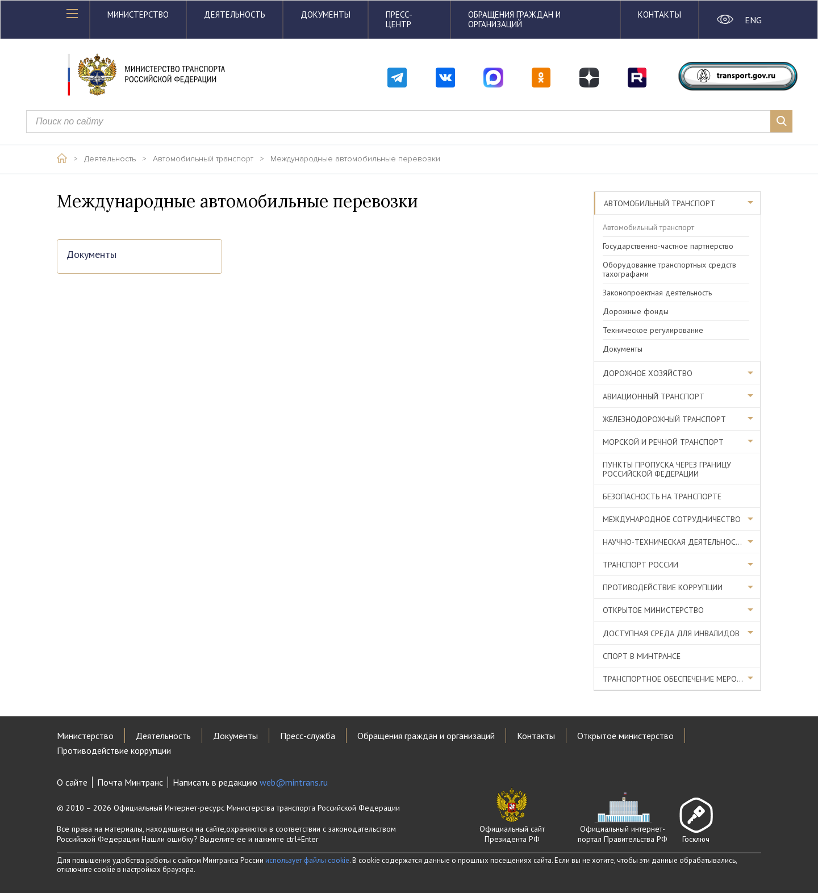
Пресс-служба (307, 735)
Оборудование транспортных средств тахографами (669, 269)
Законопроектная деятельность (657, 292)
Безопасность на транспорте (662, 496)
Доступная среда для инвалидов (671, 633)
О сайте (72, 782)
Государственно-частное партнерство (668, 246)
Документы (325, 14)
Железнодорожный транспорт (664, 419)
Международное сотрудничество (672, 519)
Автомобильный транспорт (203, 159)
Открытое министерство (653, 610)
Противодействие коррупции (663, 587)
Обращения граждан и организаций (514, 19)
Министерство (138, 14)
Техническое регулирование (653, 330)
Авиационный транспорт (653, 396)
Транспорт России (640, 565)
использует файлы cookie (307, 860)
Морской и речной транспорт (663, 442)
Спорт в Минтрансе (642, 656)
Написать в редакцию (250, 782)
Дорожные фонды (636, 311)
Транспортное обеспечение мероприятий (682, 679)
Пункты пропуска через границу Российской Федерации (667, 469)
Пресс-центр (399, 19)
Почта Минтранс (130, 782)
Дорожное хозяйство (647, 373)
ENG (753, 20)
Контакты (659, 14)
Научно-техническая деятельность (674, 542)
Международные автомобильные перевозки (355, 159)
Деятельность (234, 14)
